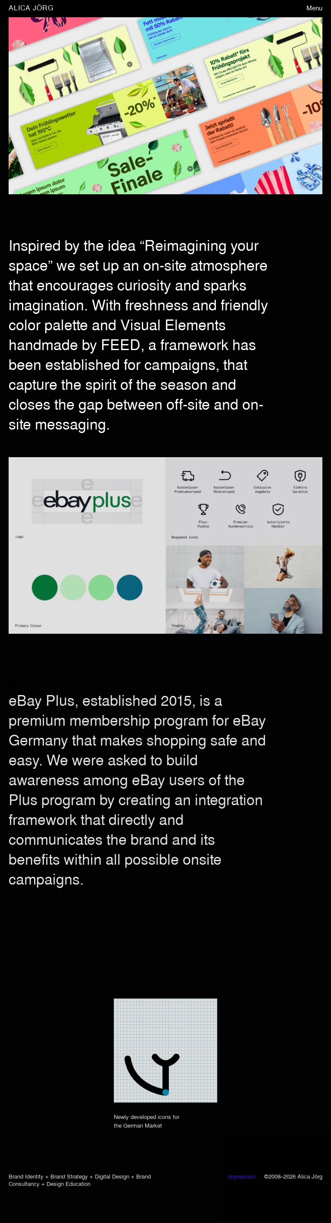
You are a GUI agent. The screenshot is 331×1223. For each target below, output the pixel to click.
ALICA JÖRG (31, 8)
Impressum (242, 1177)
